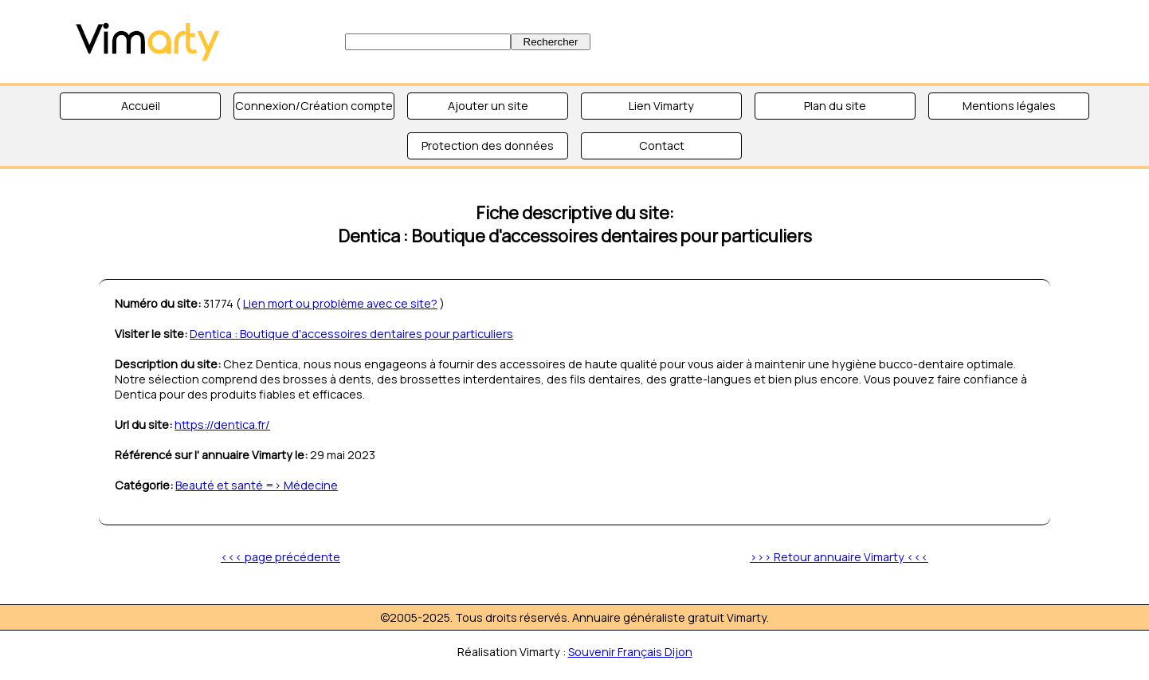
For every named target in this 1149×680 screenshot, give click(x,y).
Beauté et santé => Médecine (256, 485)
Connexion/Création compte (314, 105)
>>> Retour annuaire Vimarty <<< (839, 556)
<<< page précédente (280, 556)
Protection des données (488, 145)
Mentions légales (1009, 105)
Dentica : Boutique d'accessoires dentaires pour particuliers (351, 333)
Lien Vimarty (661, 105)
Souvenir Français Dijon (630, 651)
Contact (661, 145)
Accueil (140, 105)
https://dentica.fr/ (222, 424)
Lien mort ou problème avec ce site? (340, 303)
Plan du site (835, 105)
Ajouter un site (488, 105)
